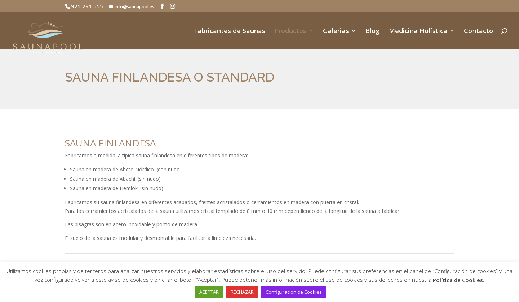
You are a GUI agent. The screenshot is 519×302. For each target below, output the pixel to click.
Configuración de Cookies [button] (294, 292)
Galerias (336, 31)
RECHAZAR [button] (242, 292)
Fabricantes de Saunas (229, 31)
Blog (372, 31)
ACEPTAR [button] (209, 292)
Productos (290, 31)
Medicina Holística (418, 31)
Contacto (478, 31)
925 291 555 (87, 6)
